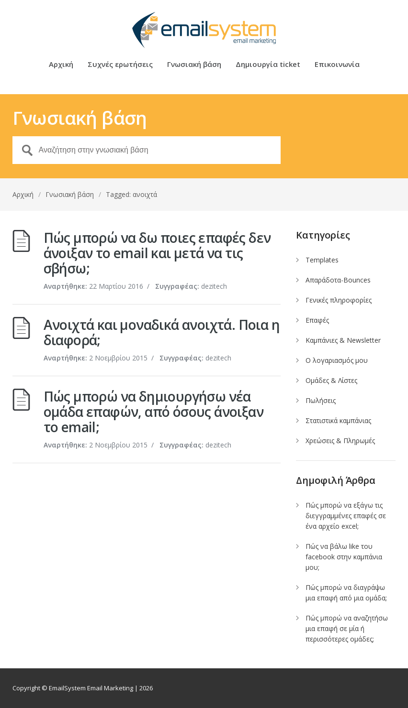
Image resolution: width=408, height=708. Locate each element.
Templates (322, 259)
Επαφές (317, 320)
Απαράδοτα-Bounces (338, 279)
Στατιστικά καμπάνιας (338, 420)
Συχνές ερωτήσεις (120, 65)
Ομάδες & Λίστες (331, 380)
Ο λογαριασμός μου (337, 360)
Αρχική (61, 65)
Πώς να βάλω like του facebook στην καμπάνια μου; (344, 557)
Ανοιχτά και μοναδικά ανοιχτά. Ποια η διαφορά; (162, 332)
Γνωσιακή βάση (194, 65)
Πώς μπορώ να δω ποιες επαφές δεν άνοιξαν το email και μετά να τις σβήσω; (157, 253)
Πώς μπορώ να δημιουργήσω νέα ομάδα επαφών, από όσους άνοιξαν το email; (153, 411)
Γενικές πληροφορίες (339, 300)
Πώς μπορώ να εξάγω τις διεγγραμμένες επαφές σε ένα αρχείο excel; (346, 516)
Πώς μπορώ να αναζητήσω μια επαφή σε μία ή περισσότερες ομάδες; (347, 628)
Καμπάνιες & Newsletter (343, 340)
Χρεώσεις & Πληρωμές (340, 440)
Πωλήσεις (321, 400)
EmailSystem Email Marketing (91, 688)
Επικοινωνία (337, 65)
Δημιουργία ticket (268, 65)
